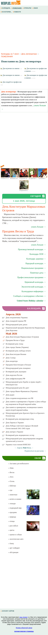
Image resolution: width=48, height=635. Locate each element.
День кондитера (12, 361)
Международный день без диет (17, 388)
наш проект (23, 617)
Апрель (19, 448)
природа (12, 517)
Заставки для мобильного (18, 463)
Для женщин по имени (11, 75)
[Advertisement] (24, 33)
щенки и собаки (15, 535)
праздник (12, 512)
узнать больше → (38, 227)
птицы (11, 521)
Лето (10, 477)
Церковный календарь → (35, 282)
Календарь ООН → (38, 254)
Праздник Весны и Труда (15, 340)
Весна (11, 472)
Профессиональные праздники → (31, 277)
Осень (11, 481)
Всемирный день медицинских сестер (20, 435)
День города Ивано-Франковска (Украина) (21, 391)
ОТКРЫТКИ (27, 8)
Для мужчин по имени (11, 68)
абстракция (13, 552)
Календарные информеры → (34, 291)
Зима (10, 468)
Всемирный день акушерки (16, 372)
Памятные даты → (38, 273)
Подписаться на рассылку (35, 451)
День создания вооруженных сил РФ (19, 398)
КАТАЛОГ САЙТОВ (7, 611)
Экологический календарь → (33, 287)
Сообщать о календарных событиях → (29, 296)
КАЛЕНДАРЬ (6, 8)
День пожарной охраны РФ (16, 321)
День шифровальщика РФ (15, 379)
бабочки (12, 486)
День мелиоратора (29, 54)
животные (12, 495)
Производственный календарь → (32, 249)
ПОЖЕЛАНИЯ (17, 8)
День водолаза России (14, 375)
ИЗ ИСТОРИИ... (6, 12)
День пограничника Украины (17, 317)
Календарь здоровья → (36, 259)
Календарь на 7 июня (10, 54)
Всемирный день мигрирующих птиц (20, 419)
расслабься (13, 526)
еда (10, 490)
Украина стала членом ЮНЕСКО (18, 444)
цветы (11, 530)
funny (11, 543)
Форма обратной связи (24, 628)
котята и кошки (14, 499)
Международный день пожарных (18, 368)
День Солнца (11, 358)
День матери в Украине (14, 432)
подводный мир (14, 508)
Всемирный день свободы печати (18, 351)
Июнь (29, 448)
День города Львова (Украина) (17, 347)
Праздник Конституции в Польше (18, 365)
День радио (10, 395)
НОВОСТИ (17, 12)
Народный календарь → (35, 263)
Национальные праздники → (33, 268)
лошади (11, 503)
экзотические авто (15, 539)
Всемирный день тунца (14, 344)
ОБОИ (35, 8)
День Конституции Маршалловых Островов (22, 337)
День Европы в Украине (15, 423)
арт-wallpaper (14, 548)
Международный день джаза (16, 324)
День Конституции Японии (16, 354)
